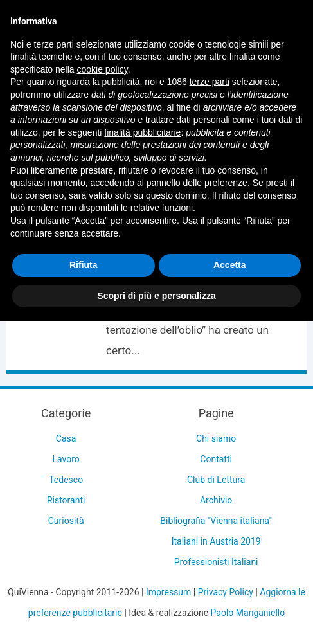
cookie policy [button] (102, 69)
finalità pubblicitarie (142, 132)
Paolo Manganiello (248, 613)
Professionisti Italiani (216, 562)
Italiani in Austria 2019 (216, 541)
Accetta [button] (229, 265)
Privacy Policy (225, 592)
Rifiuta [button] (83, 265)
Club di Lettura (216, 479)
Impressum (168, 592)
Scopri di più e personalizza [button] (156, 296)
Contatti (216, 459)
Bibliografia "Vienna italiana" (216, 521)
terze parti (209, 81)
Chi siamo (216, 438)
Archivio (216, 500)
